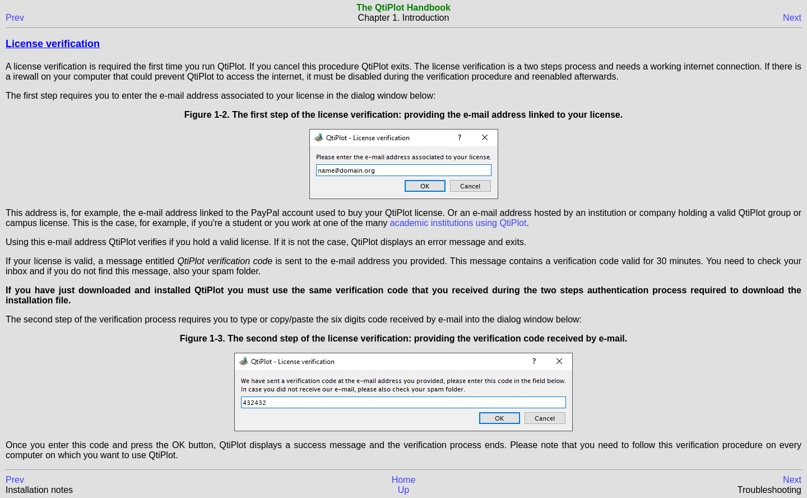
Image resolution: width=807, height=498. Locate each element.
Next (792, 17)
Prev (15, 17)
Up (403, 490)
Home (404, 480)
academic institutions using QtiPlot (458, 223)
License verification (53, 43)
